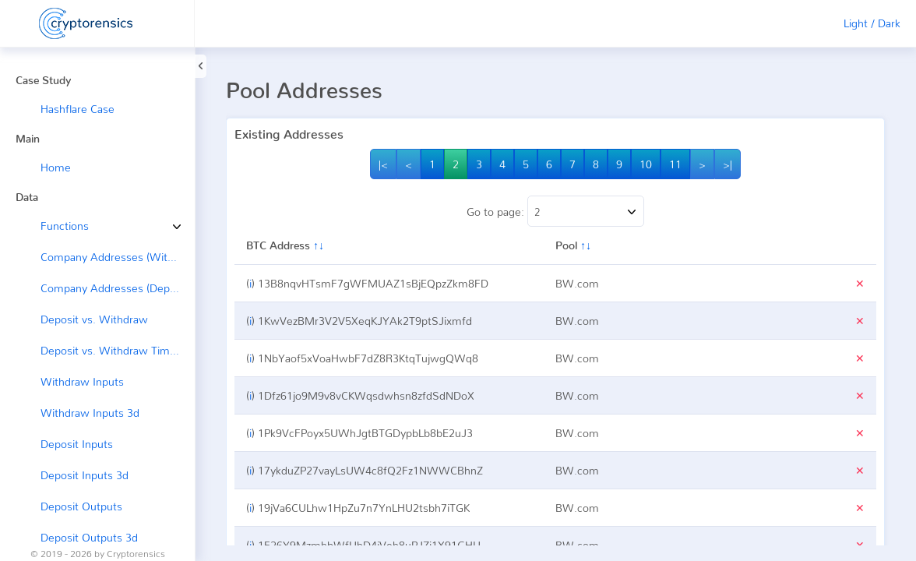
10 (645, 164)
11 (675, 164)
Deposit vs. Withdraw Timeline (117, 350)
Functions (53, 225)
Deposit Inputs (77, 443)
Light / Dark (872, 23)
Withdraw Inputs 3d (90, 412)
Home (56, 167)
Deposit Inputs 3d (85, 475)
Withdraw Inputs (82, 381)
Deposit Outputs (81, 506)
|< (383, 164)
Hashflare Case (77, 108)
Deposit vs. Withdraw (94, 319)
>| (727, 164)
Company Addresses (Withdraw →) (118, 256)
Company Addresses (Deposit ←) (118, 288)
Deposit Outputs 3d (89, 537)
